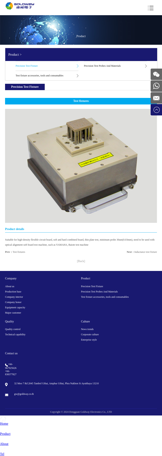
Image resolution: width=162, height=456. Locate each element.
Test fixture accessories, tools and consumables (39, 75)
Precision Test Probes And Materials (102, 65)
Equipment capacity (15, 307)
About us (9, 286)
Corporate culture (90, 334)
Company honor (13, 302)
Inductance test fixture (145, 251)
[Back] (81, 261)
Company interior (14, 296)
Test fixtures (19, 251)
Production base (13, 291)
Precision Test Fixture (27, 65)
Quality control (12, 329)
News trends (87, 329)
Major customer (13, 312)
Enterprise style (89, 339)
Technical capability (15, 334)
